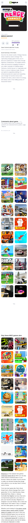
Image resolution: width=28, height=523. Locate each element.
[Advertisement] (14, 103)
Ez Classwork (10, 522)
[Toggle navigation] (2, 2)
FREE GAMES (4, 34)
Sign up (4, 126)
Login (24, 124)
